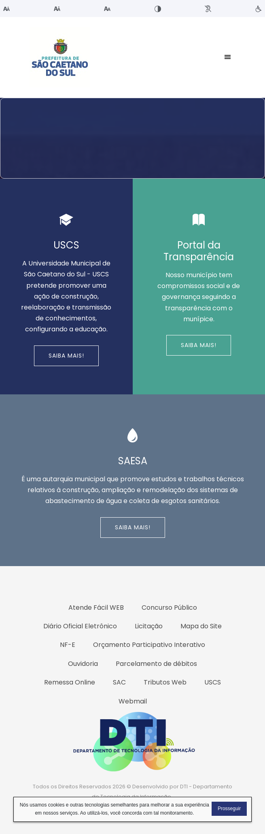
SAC (119, 682)
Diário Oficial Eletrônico (80, 626)
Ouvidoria (83, 663)
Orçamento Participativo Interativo (149, 644)
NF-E (67, 644)
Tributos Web (165, 682)
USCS (212, 682)
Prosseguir (229, 808)
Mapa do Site (201, 626)
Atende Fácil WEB (96, 607)
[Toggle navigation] (227, 57)
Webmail (133, 701)
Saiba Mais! (66, 356)
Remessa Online (69, 682)
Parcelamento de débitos (156, 663)
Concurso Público (169, 607)
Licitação (149, 626)
